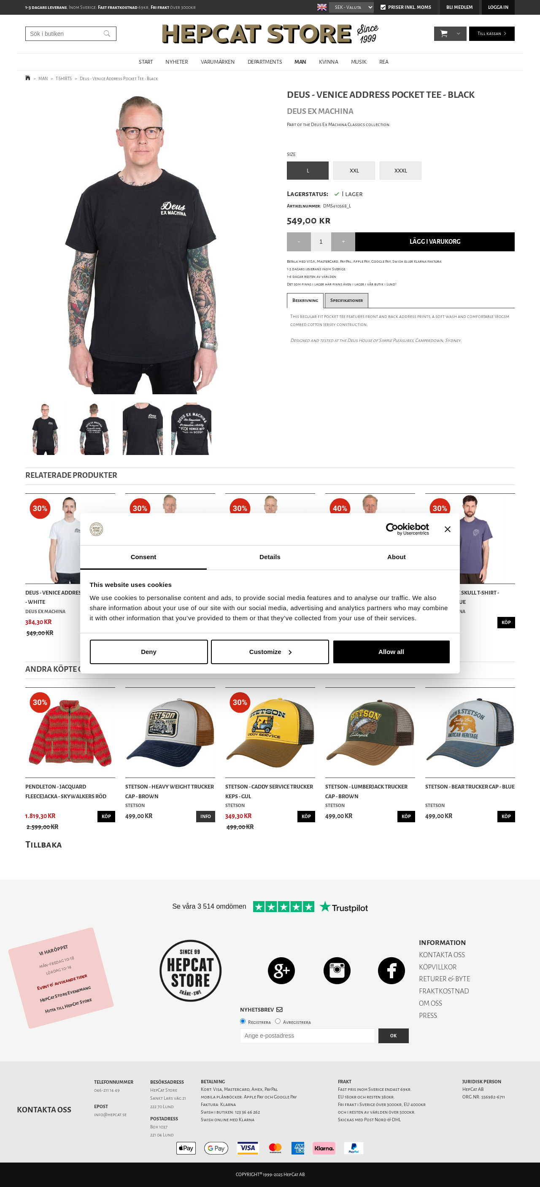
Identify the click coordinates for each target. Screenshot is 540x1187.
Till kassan (489, 33)
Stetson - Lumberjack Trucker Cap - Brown (366, 791)
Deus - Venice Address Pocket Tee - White (69, 597)
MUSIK (359, 61)
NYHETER (176, 61)
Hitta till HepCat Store (68, 1005)
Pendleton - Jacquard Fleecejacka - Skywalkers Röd (65, 791)
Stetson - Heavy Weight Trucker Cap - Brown (169, 791)
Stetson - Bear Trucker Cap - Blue (470, 786)
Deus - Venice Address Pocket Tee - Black (119, 78)
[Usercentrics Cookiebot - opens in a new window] (392, 529)
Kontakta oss (44, 1110)
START (146, 61)
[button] (444, 34)
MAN (300, 61)
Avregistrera (297, 1022)
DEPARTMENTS (265, 61)
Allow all (391, 651)
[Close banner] (448, 529)
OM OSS (430, 1003)
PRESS (428, 1015)
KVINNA (328, 61)
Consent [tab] (144, 556)
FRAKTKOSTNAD (444, 991)
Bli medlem (459, 7)
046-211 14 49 (107, 1090)
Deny (149, 651)
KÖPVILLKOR (438, 967)
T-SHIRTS (64, 78)
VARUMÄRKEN (218, 61)
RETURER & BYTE (444, 978)
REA (384, 61)
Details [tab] (270, 556)
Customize (270, 651)
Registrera (259, 1022)
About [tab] (396, 556)
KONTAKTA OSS (442, 954)
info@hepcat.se (110, 1115)
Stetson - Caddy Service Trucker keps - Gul (269, 791)
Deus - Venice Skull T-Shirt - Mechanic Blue (462, 597)
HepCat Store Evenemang (65, 994)
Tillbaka (43, 844)
